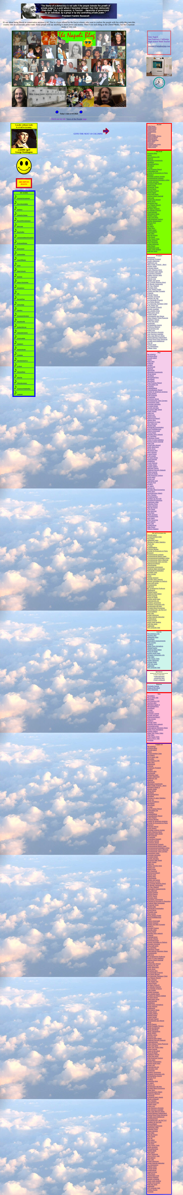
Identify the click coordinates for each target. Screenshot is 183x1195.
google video (152, 722)
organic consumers (154, 603)
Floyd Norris (152, 189)
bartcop (150, 159)
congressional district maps (157, 556)
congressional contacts (156, 178)
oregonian (151, 323)
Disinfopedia (152, 565)
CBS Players (152, 126)
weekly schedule (153, 146)
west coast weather (154, 249)
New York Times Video (155, 733)
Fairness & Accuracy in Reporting (159, 901)
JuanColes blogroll (154, 200)
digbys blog (152, 420)
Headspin (19, 276)
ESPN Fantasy (152, 127)
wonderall (19, 394)
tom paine (151, 518)
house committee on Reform (157, 581)
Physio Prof (152, 223)
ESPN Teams (152, 130)
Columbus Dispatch (154, 273)
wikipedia (151, 626)
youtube (151, 740)
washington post (153, 248)
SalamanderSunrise (22, 332)
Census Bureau (153, 549)
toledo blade (152, 345)
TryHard (19, 366)
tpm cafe (151, 523)
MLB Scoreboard (153, 137)
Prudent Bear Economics (156, 490)
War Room (151, 246)
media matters (153, 466)
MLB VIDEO (151, 141)
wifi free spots (152, 251)
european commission (155, 567)
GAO (149, 576)
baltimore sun (152, 263)
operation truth (153, 481)
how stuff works (153, 194)
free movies (152, 574)
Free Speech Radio (154, 289)
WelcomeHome (21, 372)
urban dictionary (153, 244)
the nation (151, 1140)
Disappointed (20, 248)
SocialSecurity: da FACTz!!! (157, 610)
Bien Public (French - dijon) (157, 264)
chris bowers (152, 393)
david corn (151, 415)
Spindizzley (20, 344)
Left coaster (152, 456)
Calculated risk (153, 171)
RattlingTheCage (21, 327)
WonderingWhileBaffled (23, 388)
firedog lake (152, 426)
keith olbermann (153, 447)
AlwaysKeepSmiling (22, 204)
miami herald (152, 314)
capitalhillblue (152, 388)
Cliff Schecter (152, 395)
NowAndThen (21, 299)
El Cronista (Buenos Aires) (157, 282)
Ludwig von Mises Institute (157, 996)
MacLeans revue (153, 313)
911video (151, 699)
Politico (150, 225)
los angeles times (154, 311)
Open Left (151, 479)
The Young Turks (153, 239)
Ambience (19, 209)
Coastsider (151, 397)
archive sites (152, 635)
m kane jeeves (153, 458)
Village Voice (152, 348)
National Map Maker (155, 594)
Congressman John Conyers (157, 401)
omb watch (151, 477)
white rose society (154, 1183)
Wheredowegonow (22, 383)
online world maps (154, 599)
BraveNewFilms (153, 164)
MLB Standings (152, 139)
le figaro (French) (154, 209)
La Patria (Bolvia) (154, 302)
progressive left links (155, 606)
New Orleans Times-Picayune (158, 318)
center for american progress (157, 392)
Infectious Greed (153, 438)
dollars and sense (154, 281)
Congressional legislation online (159, 180)
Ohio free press (153, 321)
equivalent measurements (156, 641)
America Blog (152, 153)
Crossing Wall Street (155, 184)
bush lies (151, 544)
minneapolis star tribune (156, 316)
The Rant (151, 513)
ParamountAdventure (23, 316)
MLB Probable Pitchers (154, 136)
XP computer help (154, 628)
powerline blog (159, 678)
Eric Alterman (152, 424)
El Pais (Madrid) (153, 286)
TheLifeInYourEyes (22, 360)
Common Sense (153, 399)
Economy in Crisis (154, 422)
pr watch (151, 226)
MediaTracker (152, 592)
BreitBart (151, 166)
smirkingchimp (153, 497)
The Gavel (151, 237)
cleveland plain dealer (155, 272)
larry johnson (152, 452)
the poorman (152, 511)
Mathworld (151, 590)
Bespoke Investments (155, 160)
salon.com (151, 330)
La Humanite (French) (155, 300)
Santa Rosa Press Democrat (157, 339)
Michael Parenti (153, 468)
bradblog (151, 162)
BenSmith (151, 370)
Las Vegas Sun (153, 305)
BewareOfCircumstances (23, 220)
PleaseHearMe (21, 321)
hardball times (152, 132)
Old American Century (155, 219)
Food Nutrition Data (155, 537)
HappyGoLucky (21, 271)
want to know (152, 620)
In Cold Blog (152, 436)
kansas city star (153, 298)
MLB (149, 133)
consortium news (153, 402)
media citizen (152, 465)
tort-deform (152, 522)
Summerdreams (21, 349)
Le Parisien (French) (155, 307)
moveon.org (152, 1037)
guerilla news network (155, 434)
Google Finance (153, 191)
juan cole (151, 198)
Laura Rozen (152, 207)
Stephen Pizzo (153, 504)
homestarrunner (153, 726)
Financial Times (153, 187)
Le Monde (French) (154, 210)
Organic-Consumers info (156, 604)
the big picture (153, 235)
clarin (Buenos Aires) (155, 270)
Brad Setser (152, 374)
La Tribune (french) (154, 205)
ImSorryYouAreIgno (22, 282)
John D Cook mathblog (156, 440)
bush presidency (153, 802)
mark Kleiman (152, 463)
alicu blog (151, 361)
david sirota (152, 185)
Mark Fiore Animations (155, 646)
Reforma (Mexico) (154, 327)
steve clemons (153, 506)
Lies (18, 293)
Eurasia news (152, 288)
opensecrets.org (153, 601)
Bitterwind (20, 226)
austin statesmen (154, 261)
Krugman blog (153, 203)
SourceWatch (152, 232)
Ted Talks (151, 233)
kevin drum (152, 201)
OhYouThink (20, 304)
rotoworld (151, 143)
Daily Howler (152, 411)
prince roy (151, 488)
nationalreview (159, 676)
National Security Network (157, 470)
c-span (150, 168)
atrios (150, 155)
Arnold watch (152, 358)
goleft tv (150, 644)
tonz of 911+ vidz (154, 738)
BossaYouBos (20, 232)
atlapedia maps (153, 540)
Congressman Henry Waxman (158, 560)
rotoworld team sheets (154, 144)
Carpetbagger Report (155, 390)
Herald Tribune (153, 295)
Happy (19, 265)
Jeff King (156, 587)
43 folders (151, 538)
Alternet (150, 363)
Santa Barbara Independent (157, 338)
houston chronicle (154, 297)
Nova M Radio (153, 474)
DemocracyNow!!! (154, 418)
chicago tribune (153, 268)
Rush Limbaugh (159, 680)
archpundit (151, 367)
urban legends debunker (156, 617)
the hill (150, 343)
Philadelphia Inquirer (155, 325)
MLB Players (152, 134)
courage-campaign (154, 404)
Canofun (151, 386)
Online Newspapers (154, 221)
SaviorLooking (21, 338)
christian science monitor (156, 176)
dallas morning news (155, 275)
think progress (153, 241)
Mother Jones (152, 216)
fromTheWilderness (154, 429)
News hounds (152, 472)
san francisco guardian (155, 334)
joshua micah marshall (155, 196)
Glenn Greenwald (154, 431)
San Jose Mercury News (156, 336)
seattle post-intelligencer (156, 341)
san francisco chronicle (156, 332)
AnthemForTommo (22, 215)
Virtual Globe (152, 662)
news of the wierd (154, 688)
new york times (153, 217)
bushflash (151, 379)
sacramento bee (153, 329)
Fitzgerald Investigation (156, 427)
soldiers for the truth (155, 499)
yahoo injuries (152, 147)
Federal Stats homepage (156, 569)
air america (152, 354)
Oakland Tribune (153, 320)
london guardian (153, 309)
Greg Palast (152, 192)
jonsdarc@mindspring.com (159, 46)
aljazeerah (151, 257)
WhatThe (19, 377)
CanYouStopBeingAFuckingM (25, 237)
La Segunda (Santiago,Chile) (158, 304)
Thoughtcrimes (153, 516)
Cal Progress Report (155, 169)
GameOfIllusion (21, 260)
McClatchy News (153, 214)
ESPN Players (152, 129)
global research (153, 578)
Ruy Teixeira (152, 495)
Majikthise (151, 461)
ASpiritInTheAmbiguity (23, 198)
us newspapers (153, 346)
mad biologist (152, 212)
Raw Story (151, 228)
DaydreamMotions (22, 243)
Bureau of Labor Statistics (156, 542)
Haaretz (150, 293)
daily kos (151, 413)
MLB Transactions (153, 140)
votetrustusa (152, 525)
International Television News (158, 728)
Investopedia (152, 585)
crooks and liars (153, 182)
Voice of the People (74, 119)
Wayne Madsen (153, 529)
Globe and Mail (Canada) (156, 291)
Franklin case (152, 572)
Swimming (20, 355)
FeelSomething (21, 254)
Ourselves (19, 310)
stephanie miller (153, 502)
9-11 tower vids (153, 698)
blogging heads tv (154, 705)
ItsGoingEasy (20, 288)
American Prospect (154, 259)
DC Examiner (152, 277)
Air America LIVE (154, 157)
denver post (152, 279)
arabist (150, 365)
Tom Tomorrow (153, 242)
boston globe (152, 266)
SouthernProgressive (155, 500)
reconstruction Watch (155, 493)
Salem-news (152, 230)
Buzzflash (151, 381)
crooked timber (153, 406)
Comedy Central (153, 686)
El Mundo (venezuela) (155, 284)
